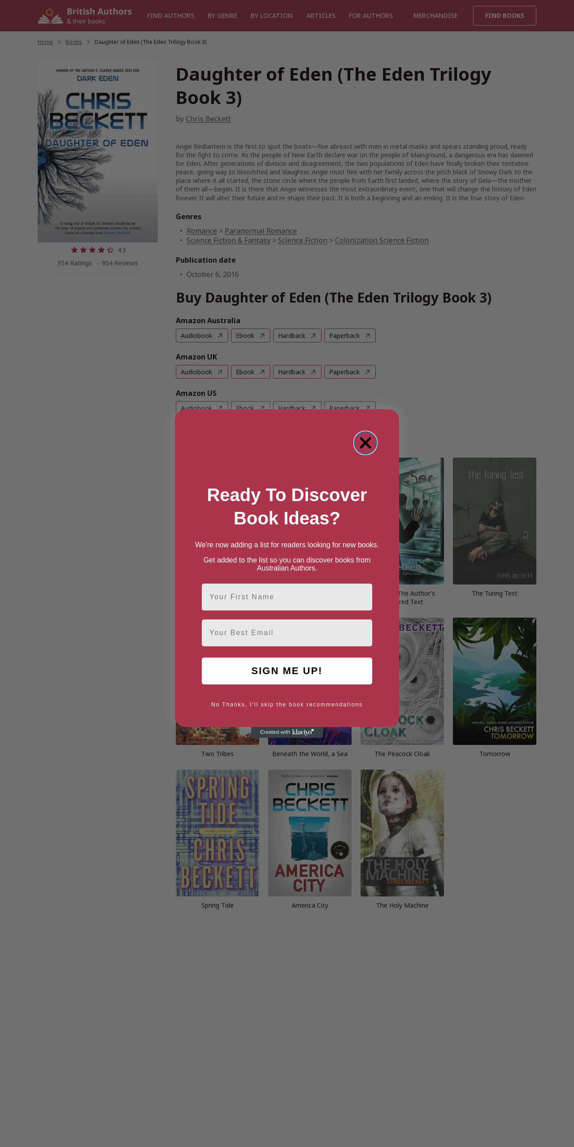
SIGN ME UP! (287, 670)
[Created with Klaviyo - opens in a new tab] (287, 732)
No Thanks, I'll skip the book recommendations (287, 704)
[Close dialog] (365, 443)
